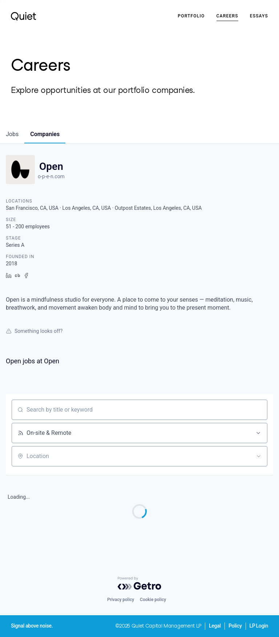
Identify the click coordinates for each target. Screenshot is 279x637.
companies (45, 134)
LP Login (259, 626)
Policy (235, 626)
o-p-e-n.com (51, 176)
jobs (12, 134)
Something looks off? (34, 331)
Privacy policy (120, 599)
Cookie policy (153, 599)
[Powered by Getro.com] (139, 583)
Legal (215, 626)
